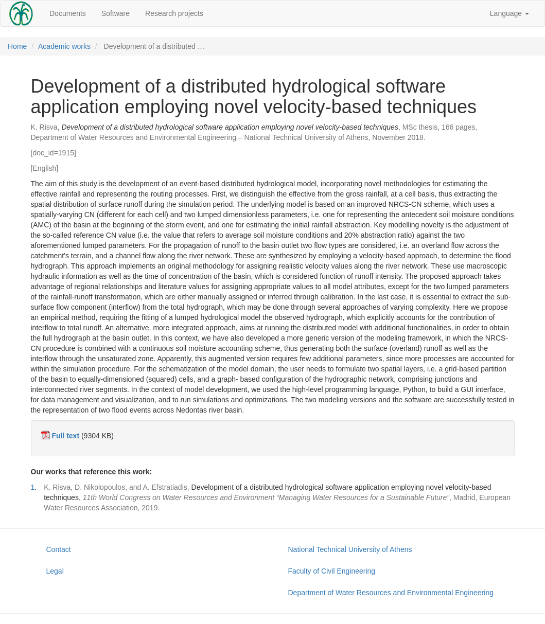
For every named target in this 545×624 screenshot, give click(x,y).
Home (17, 46)
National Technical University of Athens (350, 549)
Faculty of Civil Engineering (332, 571)
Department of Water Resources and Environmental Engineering (391, 593)
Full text (65, 436)
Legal (55, 571)
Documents (67, 13)
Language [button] (509, 13)
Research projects (174, 13)
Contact (58, 549)
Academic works (64, 46)
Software (115, 13)
